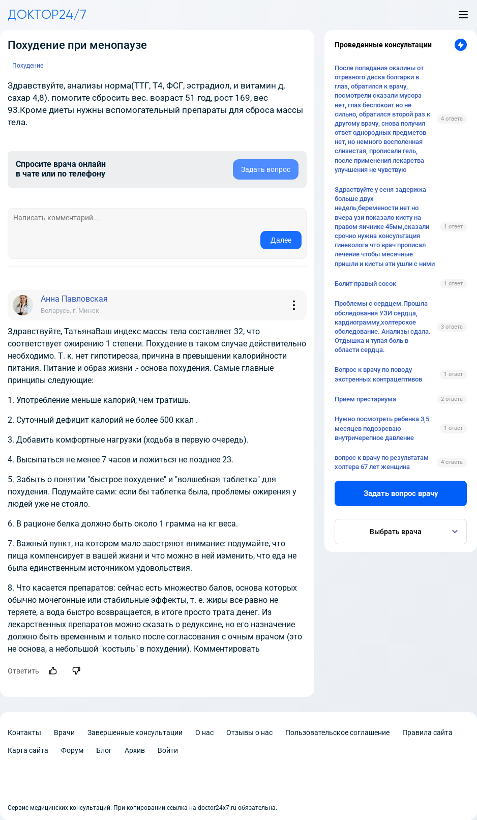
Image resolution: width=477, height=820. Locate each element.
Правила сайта (427, 732)
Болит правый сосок (365, 283)
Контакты (24, 732)
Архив (135, 750)
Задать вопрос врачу (401, 493)
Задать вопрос (265, 169)
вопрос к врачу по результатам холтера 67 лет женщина (382, 462)
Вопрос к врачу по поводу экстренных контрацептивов (378, 374)
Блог (104, 750)
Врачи (64, 732)
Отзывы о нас (249, 732)
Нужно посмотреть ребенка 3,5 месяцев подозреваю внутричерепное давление (382, 428)
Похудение (27, 65)
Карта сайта (28, 750)
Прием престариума (365, 399)
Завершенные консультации (135, 732)
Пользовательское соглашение (337, 732)
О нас (204, 732)
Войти (168, 750)
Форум (72, 750)
